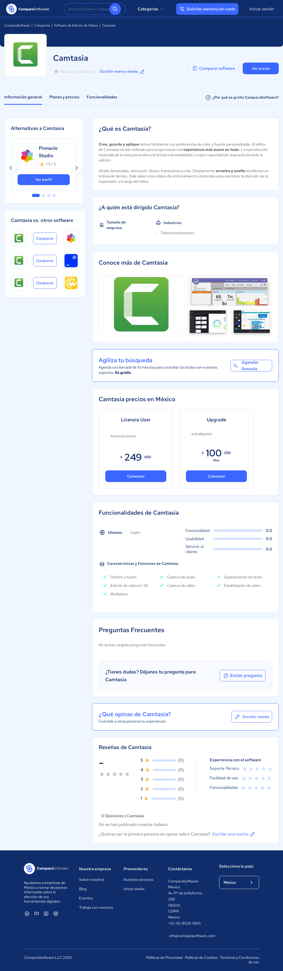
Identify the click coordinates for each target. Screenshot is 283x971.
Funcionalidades (102, 97)
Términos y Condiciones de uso (239, 960)
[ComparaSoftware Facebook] (46, 913)
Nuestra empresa (95, 869)
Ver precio (261, 68)
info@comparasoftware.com (188, 935)
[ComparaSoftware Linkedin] (27, 913)
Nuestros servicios (138, 879)
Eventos (86, 898)
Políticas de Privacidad (164, 957)
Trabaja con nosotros (96, 907)
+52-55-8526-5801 (184, 923)
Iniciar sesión (262, 9)
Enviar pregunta (242, 675)
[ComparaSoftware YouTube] (36, 913)
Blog (82, 888)
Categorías (152, 9)
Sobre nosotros (91, 879)
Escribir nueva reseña (122, 71)
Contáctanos (180, 869)
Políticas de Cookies (201, 957)
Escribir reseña (251, 717)
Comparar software (213, 68)
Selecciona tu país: (236, 866)
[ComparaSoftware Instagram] (56, 913)
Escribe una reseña (234, 834)
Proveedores (136, 869)
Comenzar (136, 476)
